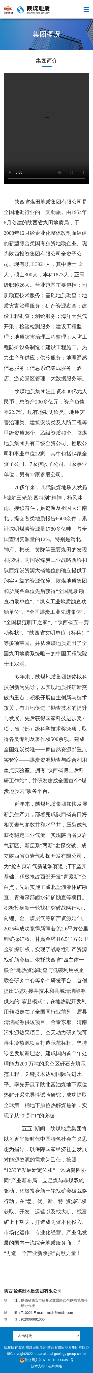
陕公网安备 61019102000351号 (46, 1360)
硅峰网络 (55, 1366)
